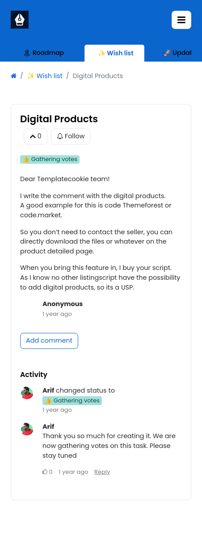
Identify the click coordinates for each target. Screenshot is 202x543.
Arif (48, 390)
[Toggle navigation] (181, 20)
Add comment (49, 340)
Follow (71, 136)
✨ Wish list (45, 75)
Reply (102, 472)
